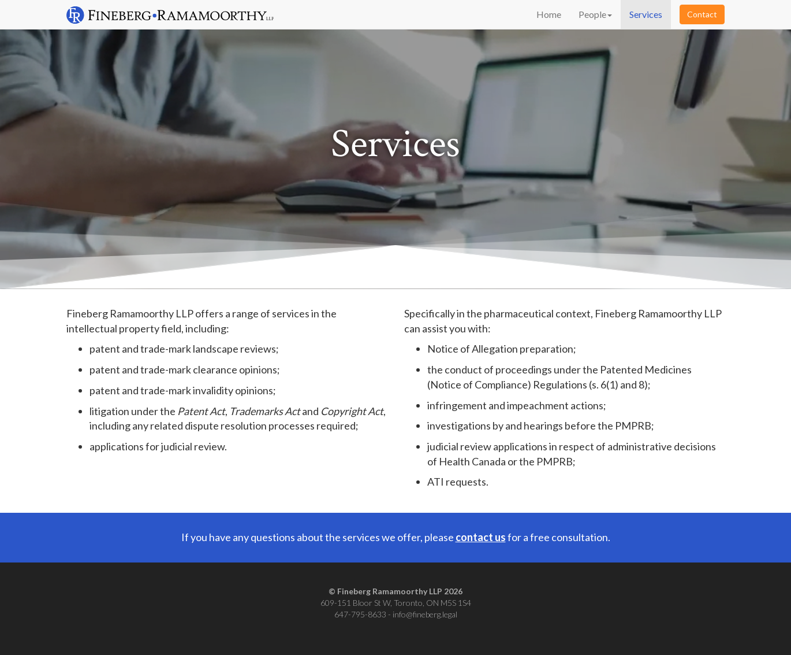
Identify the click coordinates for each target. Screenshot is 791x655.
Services (645, 14)
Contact (702, 14)
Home (548, 14)
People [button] (595, 14)
